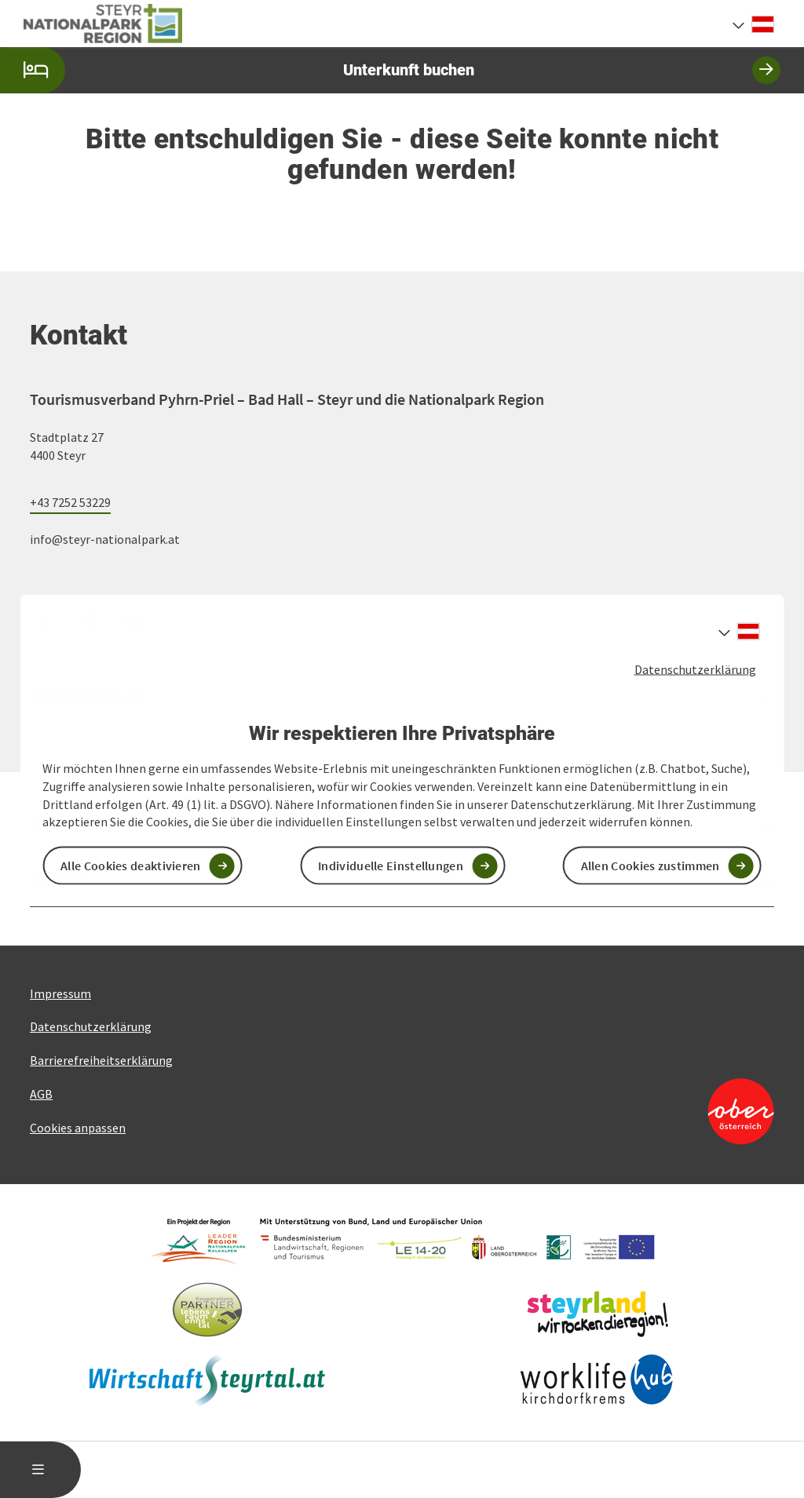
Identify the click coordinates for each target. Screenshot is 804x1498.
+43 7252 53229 (70, 502)
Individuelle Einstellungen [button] (390, 865)
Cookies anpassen (78, 1127)
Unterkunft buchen (390, 70)
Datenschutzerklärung (695, 668)
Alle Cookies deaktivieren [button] (130, 865)
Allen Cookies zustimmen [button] (650, 865)
